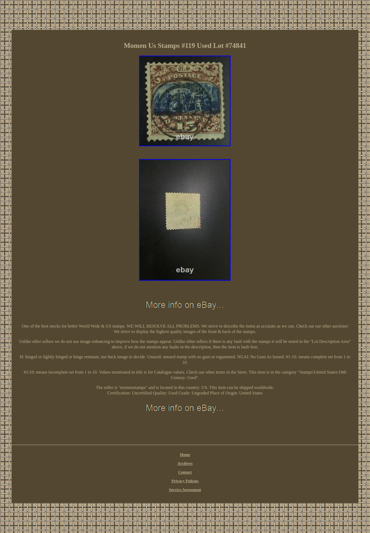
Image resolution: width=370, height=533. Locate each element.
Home (185, 454)
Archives (185, 463)
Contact (185, 472)
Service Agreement (185, 489)
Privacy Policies (184, 481)
